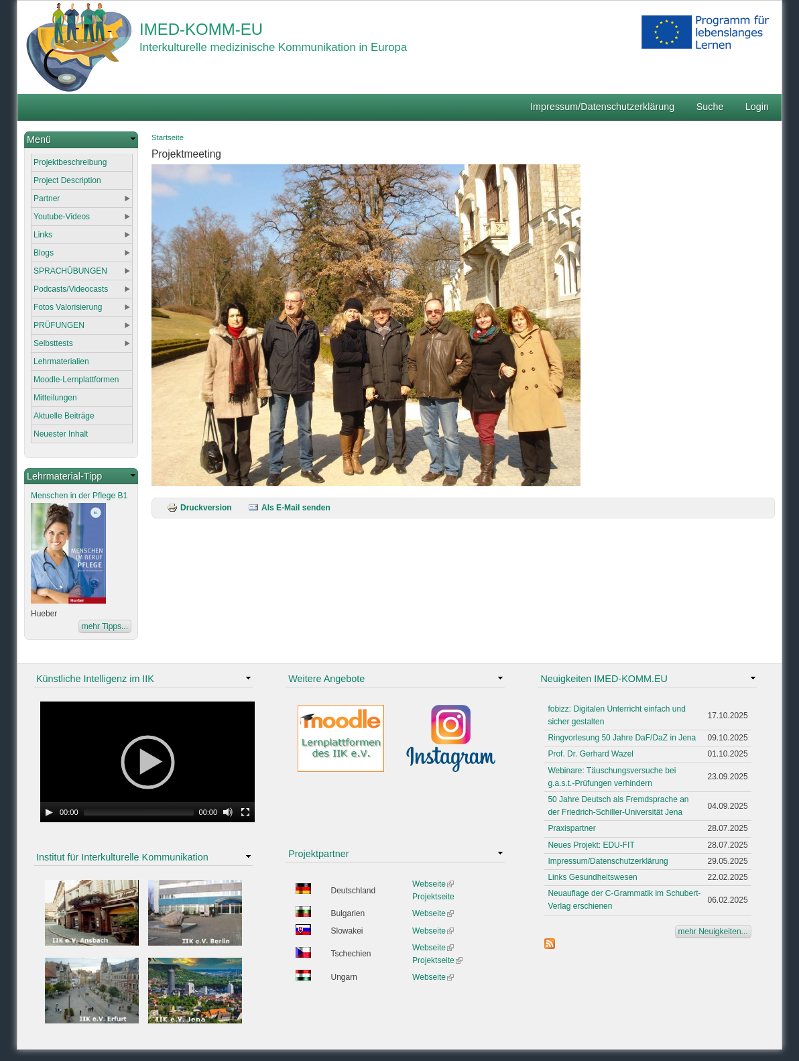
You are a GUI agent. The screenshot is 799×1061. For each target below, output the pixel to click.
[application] (147, 762)
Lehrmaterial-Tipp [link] (64, 476)
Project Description (67, 180)
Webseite (433, 884)
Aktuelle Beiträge (64, 416)
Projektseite (433, 896)
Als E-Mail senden (289, 507)
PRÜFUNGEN (59, 325)
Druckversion (199, 507)
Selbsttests (53, 343)
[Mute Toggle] (228, 812)
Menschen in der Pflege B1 (79, 495)
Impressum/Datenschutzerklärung (602, 106)
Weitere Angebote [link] (326, 678)
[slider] (139, 812)
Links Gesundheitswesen (592, 877)
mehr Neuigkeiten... (713, 931)
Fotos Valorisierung (68, 307)
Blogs (44, 253)
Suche (710, 106)
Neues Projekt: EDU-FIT (591, 845)
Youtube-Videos (62, 216)
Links (43, 234)
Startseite (167, 137)
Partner (47, 198)
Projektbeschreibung (70, 162)
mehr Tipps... (105, 626)
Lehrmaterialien (61, 361)
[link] (81, 139)
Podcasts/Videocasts (71, 289)
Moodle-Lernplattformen (76, 379)
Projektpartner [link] (318, 853)
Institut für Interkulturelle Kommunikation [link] (122, 857)
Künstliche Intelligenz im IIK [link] (95, 678)
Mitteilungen (55, 397)
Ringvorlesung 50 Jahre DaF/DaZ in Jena (622, 737)
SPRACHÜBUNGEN (70, 271)
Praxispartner (571, 828)
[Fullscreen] (245, 812)
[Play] (49, 812)
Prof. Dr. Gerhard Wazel (590, 754)
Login (757, 106)
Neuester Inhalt (61, 434)
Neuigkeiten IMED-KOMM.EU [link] (604, 678)
